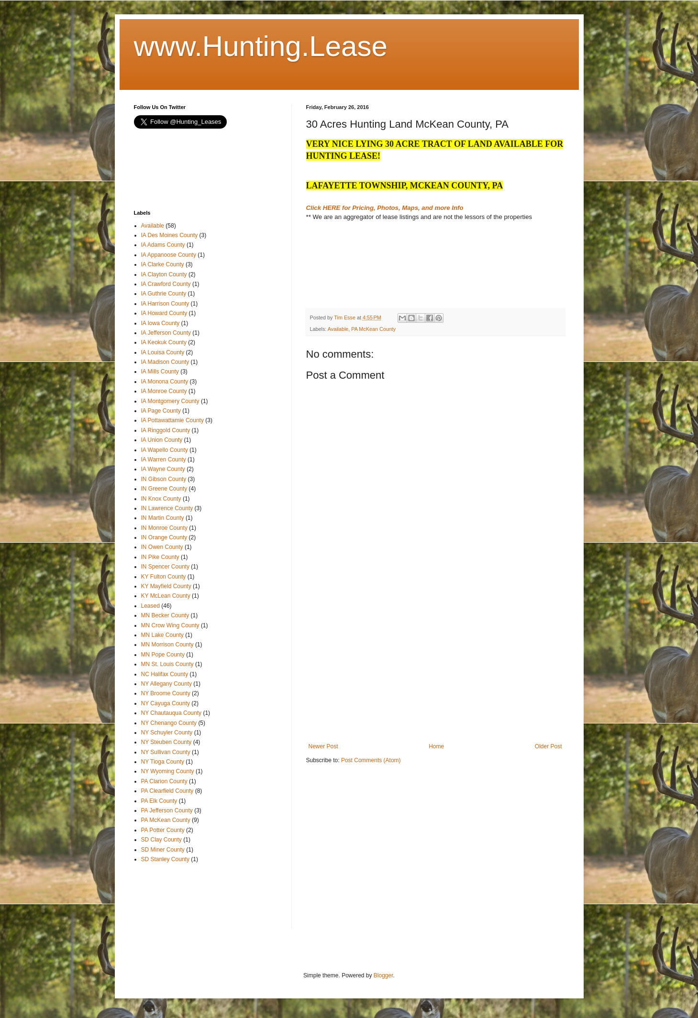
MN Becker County (165, 615)
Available (338, 329)
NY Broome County (165, 693)
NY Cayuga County (165, 703)
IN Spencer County (165, 566)
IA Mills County (160, 371)
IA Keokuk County (164, 342)
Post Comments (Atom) (371, 760)
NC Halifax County (164, 674)
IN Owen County (162, 547)
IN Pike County (160, 557)
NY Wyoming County (167, 771)
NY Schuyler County (167, 732)
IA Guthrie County (164, 293)
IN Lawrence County (167, 508)
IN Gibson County (164, 479)
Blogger (383, 975)
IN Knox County (161, 498)
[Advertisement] (382, 272)
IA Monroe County (164, 391)
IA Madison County (165, 362)
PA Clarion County (164, 781)
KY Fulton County (163, 576)
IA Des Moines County (169, 235)
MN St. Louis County (167, 664)
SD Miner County (163, 849)
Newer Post (323, 746)
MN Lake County (162, 635)
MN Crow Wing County (170, 625)
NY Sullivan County (165, 752)
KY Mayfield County (166, 586)
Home (436, 746)
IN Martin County (162, 517)
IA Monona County (164, 381)
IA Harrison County (165, 303)
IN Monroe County (164, 528)
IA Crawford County (166, 284)
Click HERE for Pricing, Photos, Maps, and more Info (385, 207)
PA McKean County (373, 329)
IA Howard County (164, 313)
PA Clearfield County (167, 791)
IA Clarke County (162, 264)
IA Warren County (163, 459)
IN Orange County (164, 537)
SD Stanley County (165, 859)
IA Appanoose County (168, 255)
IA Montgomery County (170, 401)
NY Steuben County (166, 742)
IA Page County (161, 410)
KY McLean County (165, 595)
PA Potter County (163, 830)
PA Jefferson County (167, 810)
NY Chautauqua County (171, 713)
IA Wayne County (163, 469)
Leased (150, 605)
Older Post (548, 746)
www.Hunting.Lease (261, 46)
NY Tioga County (163, 761)
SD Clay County (161, 839)
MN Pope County (163, 654)
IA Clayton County (164, 274)
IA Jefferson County (166, 332)
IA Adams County (163, 244)
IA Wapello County (164, 450)
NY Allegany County (166, 683)
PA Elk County (159, 801)
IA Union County (162, 440)
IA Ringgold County (165, 430)
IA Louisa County (163, 352)
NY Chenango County (169, 723)
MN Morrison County (167, 644)
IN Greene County (164, 488)
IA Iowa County (160, 323)
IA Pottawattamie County (172, 420)
